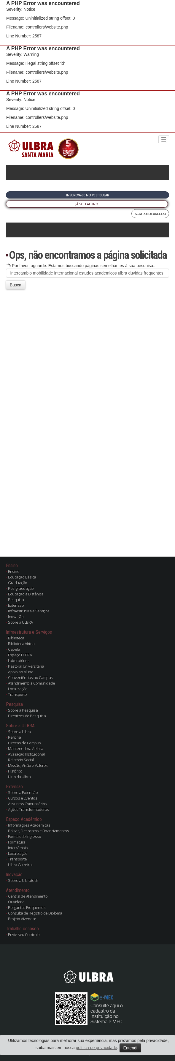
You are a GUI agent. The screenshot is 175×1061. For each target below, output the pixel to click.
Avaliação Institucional (26, 754)
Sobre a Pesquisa (23, 710)
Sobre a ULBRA (20, 622)
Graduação (17, 582)
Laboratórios (18, 660)
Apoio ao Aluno (20, 671)
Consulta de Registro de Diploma (35, 913)
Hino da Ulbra (19, 776)
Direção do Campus (24, 742)
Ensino (13, 571)
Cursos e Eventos (22, 798)
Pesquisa (16, 599)
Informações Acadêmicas (29, 825)
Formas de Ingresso (24, 836)
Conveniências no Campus (30, 677)
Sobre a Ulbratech (23, 880)
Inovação (15, 616)
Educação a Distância (25, 594)
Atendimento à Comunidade (31, 683)
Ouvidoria (16, 901)
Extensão (16, 605)
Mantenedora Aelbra (25, 748)
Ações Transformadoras (28, 809)
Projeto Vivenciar (22, 918)
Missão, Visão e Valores (28, 765)
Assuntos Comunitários (27, 803)
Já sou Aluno (86, 204)
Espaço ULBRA (20, 655)
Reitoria (14, 737)
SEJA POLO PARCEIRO (150, 214)
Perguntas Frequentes (26, 907)
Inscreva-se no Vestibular (87, 195)
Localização (18, 688)
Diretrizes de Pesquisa (27, 715)
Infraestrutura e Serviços (29, 611)
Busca (15, 285)
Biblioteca (16, 638)
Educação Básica (22, 577)
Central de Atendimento (27, 896)
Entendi (130, 1048)
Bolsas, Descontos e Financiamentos (38, 830)
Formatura (17, 842)
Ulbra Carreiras (21, 864)
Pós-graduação (21, 588)
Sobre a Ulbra (19, 731)
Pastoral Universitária (26, 666)
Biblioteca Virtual (21, 643)
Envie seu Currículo (24, 934)
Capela (14, 649)
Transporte (17, 694)
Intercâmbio (18, 847)
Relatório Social (21, 759)
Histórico (15, 771)
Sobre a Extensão (23, 792)
